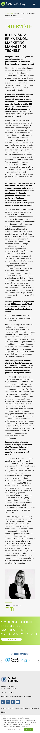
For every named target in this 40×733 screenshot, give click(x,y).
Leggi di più (25, 726)
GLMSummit (9, 14)
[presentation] (1, 661)
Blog (3, 712)
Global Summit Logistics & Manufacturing (20, 708)
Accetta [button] (28, 729)
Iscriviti (11, 639)
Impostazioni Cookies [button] (13, 729)
